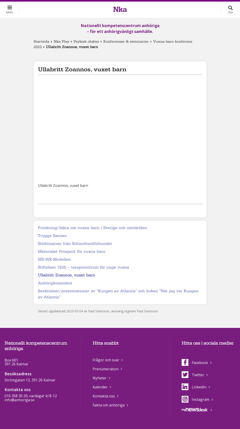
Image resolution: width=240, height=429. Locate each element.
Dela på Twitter (47, 210)
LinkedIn (194, 387)
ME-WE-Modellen (54, 259)
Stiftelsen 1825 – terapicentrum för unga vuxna (83, 267)
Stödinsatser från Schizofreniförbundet (75, 243)
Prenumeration (106, 368)
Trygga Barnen (52, 235)
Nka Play (61, 41)
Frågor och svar (106, 359)
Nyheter (100, 378)
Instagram (195, 399)
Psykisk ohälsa (86, 41)
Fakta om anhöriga (109, 405)
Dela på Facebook (41, 210)
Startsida (41, 41)
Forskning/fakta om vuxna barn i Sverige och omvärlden (92, 227)
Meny (9, 12)
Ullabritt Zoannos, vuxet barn (66, 275)
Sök (230, 12)
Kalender (100, 387)
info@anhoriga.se (19, 399)
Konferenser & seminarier (126, 41)
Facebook (195, 362)
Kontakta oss (104, 396)
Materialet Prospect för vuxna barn (71, 251)
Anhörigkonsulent (55, 283)
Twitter (193, 374)
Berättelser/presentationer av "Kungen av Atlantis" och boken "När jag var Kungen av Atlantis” (118, 294)
